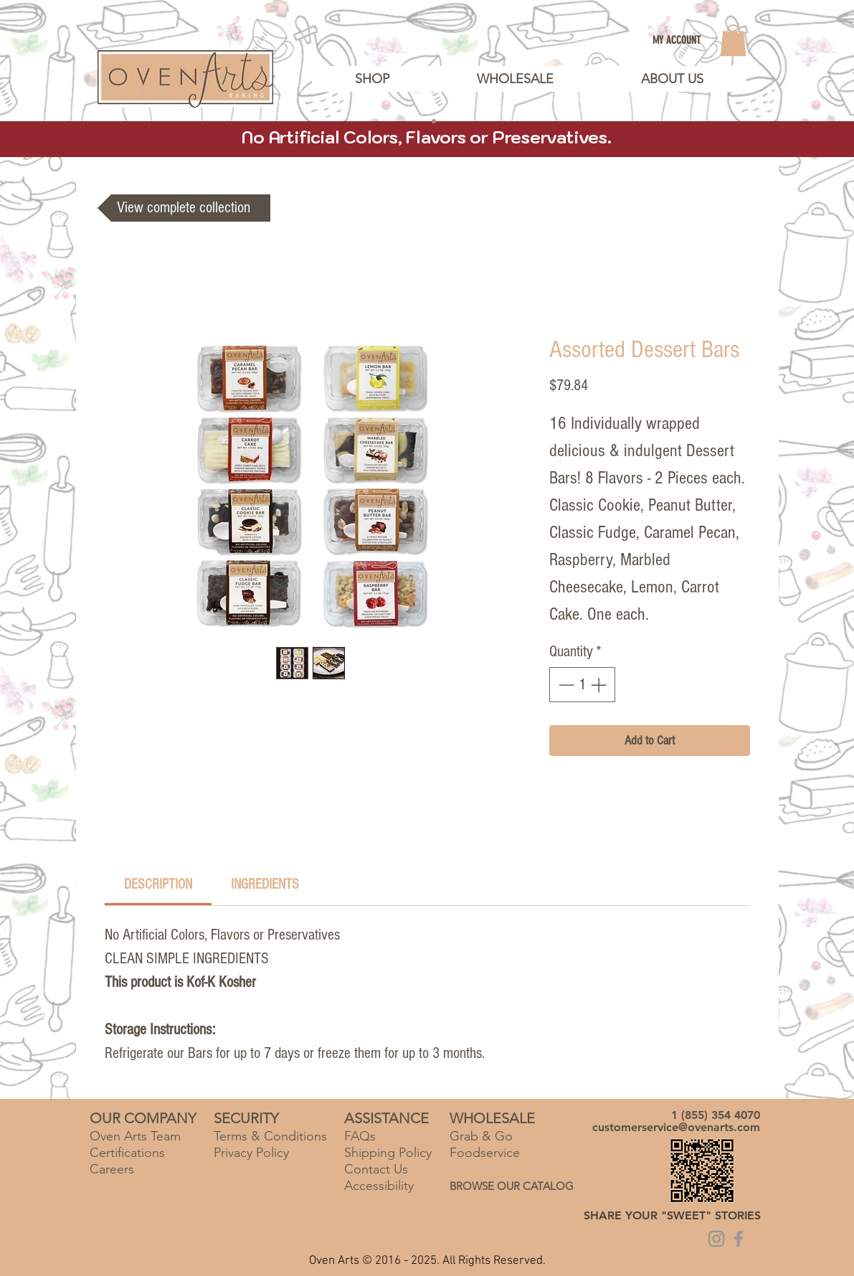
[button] (671, 79)
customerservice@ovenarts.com (676, 1127)
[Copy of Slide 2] (434, 121)
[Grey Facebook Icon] (738, 1238)
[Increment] (600, 684)
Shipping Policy (388, 1153)
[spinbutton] (582, 684)
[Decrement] (564, 684)
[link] (733, 40)
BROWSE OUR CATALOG (512, 1186)
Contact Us (376, 1169)
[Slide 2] (421, 121)
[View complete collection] (184, 208)
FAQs (360, 1136)
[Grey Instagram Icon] (716, 1238)
